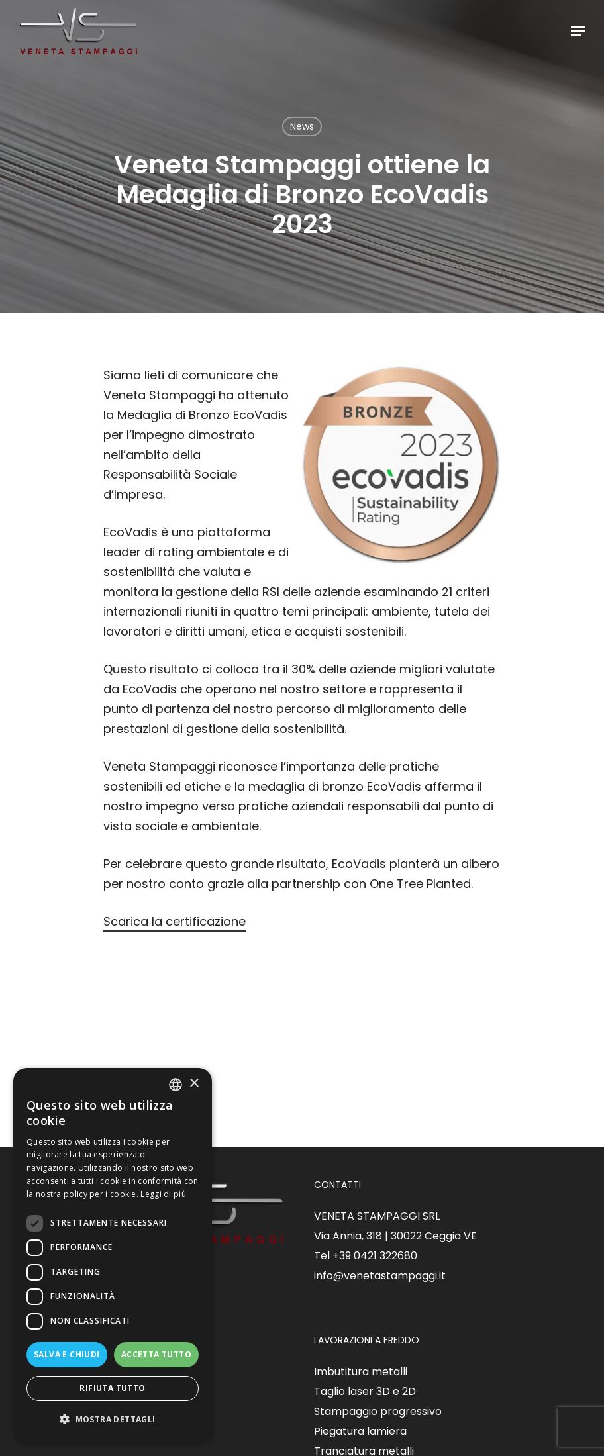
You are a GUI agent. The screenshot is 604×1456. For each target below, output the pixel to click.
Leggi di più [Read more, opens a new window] (163, 1194)
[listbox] (175, 1084)
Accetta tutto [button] (156, 1354)
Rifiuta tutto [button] (112, 1388)
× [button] (194, 1084)
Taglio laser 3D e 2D (365, 1391)
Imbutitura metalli (360, 1371)
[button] (112, 1420)
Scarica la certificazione (174, 921)
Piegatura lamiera (360, 1431)
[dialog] (112, 1255)
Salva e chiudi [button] (67, 1354)
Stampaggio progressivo (378, 1411)
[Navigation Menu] (578, 31)
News (302, 126)
